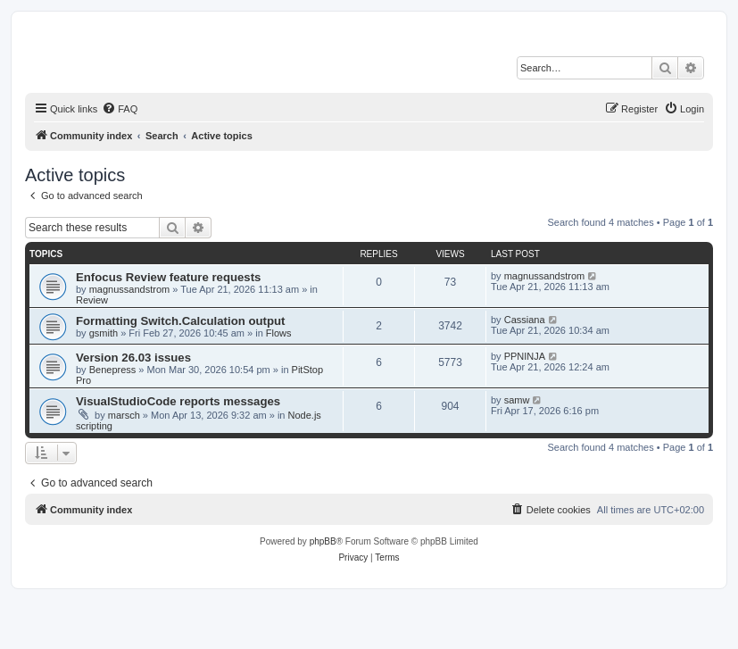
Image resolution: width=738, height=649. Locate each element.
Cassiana (524, 319)
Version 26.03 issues (133, 357)
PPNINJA (524, 356)
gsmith (103, 333)
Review (92, 300)
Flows (279, 333)
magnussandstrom (129, 289)
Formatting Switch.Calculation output (180, 321)
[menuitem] (119, 109)
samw (517, 400)
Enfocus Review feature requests (168, 277)
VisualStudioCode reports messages (178, 401)
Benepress (113, 369)
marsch (124, 415)
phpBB (323, 541)
